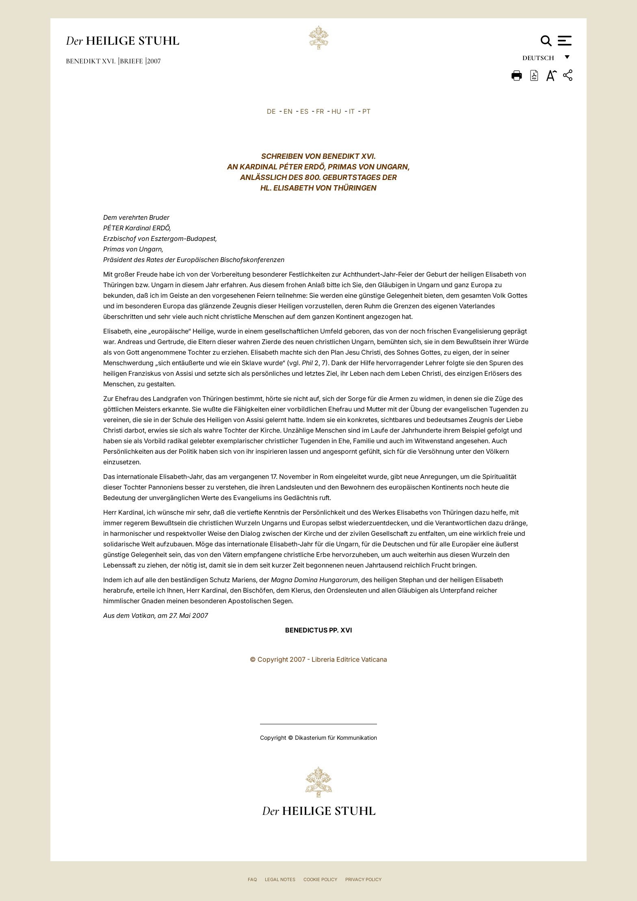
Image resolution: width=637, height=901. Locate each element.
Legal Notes (280, 879)
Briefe (132, 60)
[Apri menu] (564, 41)
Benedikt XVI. (91, 60)
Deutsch (540, 60)
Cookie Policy (320, 879)
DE (271, 111)
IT (352, 111)
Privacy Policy (363, 879)
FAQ (252, 879)
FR (320, 111)
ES (304, 111)
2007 (154, 60)
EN (288, 111)
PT (366, 111)
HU (336, 111)
